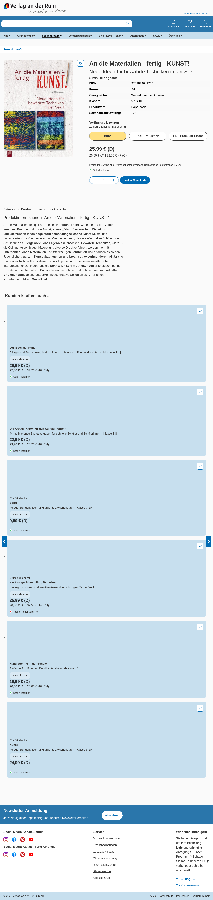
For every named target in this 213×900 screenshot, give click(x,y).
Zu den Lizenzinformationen (107, 126)
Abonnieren (112, 815)
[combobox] (62, 23)
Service (98, 832)
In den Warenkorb (135, 180)
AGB (153, 896)
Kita (6, 35)
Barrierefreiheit (201, 896)
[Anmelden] (173, 23)
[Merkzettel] (189, 23)
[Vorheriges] (4, 541)
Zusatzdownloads (103, 851)
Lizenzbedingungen (105, 845)
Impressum (182, 896)
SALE (156, 35)
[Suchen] (127, 23)
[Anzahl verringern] (94, 180)
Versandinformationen (106, 838)
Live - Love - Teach (110, 35)
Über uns (174, 35)
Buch (108, 136)
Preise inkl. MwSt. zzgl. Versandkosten (111, 164)
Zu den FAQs (185, 879)
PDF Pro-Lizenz (148, 136)
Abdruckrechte (102, 871)
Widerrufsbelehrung (105, 858)
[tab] (17, 209)
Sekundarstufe (50, 35)
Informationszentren (105, 864)
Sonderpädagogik (79, 35)
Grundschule (25, 35)
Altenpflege (137, 35)
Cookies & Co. (102, 877)
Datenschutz (165, 896)
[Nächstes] (208, 541)
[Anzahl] (104, 180)
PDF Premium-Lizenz (188, 136)
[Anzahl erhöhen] (113, 180)
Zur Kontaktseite (187, 885)
